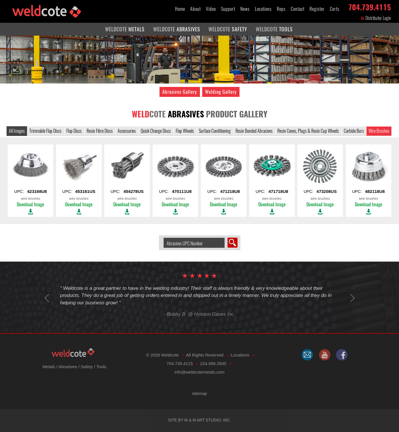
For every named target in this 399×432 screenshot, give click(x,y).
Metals (48, 366)
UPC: (30, 173)
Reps (281, 9)
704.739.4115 (369, 6)
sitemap (199, 393)
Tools (101, 366)
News (245, 9)
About (195, 9)
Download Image (30, 204)
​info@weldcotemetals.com (199, 372)
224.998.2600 (213, 363)
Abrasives (67, 366)
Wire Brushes (379, 131)
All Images (17, 131)
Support (228, 9)
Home (180, 9)
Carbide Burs (354, 131)
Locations (263, 9)
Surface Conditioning (215, 131)
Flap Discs (74, 131)
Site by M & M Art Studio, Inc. (199, 420)
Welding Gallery (221, 91)
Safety (87, 366)
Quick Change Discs (156, 131)
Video (211, 9)
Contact (297, 9)
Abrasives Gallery (179, 91)
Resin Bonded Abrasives (254, 131)
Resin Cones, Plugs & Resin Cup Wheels (308, 131)
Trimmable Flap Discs (45, 131)
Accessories (127, 131)
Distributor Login (376, 18)
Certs (334, 9)
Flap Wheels (185, 131)
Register (317, 9)
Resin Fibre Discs (100, 131)
